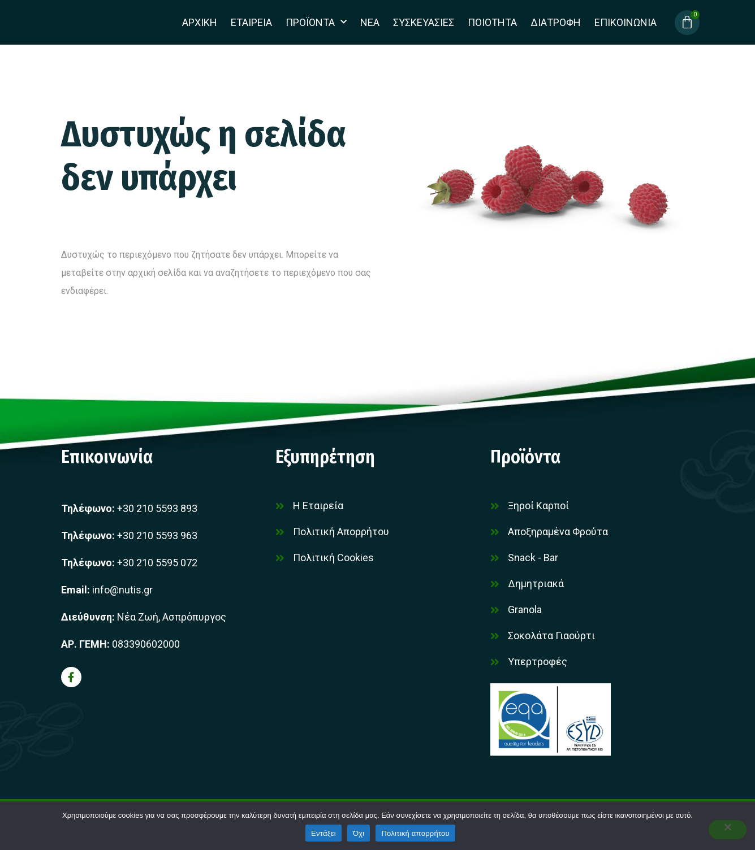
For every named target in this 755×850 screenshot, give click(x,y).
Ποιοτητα (492, 22)
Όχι (359, 833)
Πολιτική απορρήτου (415, 833)
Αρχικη (199, 22)
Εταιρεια (251, 22)
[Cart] (687, 22)
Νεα (369, 22)
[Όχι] (726, 829)
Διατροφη (555, 22)
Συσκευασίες (423, 22)
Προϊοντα (316, 22)
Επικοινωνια (625, 22)
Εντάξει (323, 833)
